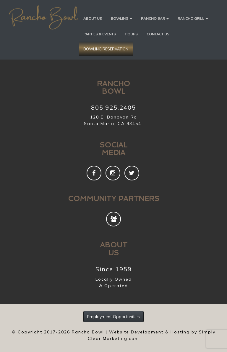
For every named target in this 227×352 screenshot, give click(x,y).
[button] (121, 18)
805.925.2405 (113, 107)
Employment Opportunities (113, 316)
